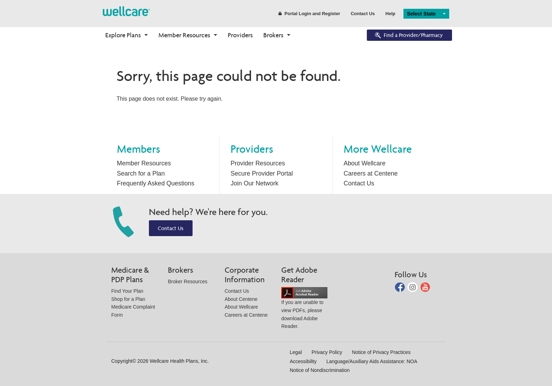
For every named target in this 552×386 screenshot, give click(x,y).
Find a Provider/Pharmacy (408, 35)
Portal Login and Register (309, 13)
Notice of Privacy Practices (381, 352)
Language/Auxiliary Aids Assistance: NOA (371, 361)
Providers (240, 35)
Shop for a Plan (128, 299)
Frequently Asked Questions (155, 183)
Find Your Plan (127, 291)
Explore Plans (123, 35)
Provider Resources (258, 163)
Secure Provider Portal (262, 173)
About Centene (241, 299)
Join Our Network (254, 183)
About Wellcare (364, 163)
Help (390, 13)
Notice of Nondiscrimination (320, 370)
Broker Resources (187, 281)
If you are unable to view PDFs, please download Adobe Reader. (304, 309)
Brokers (273, 35)
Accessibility (303, 361)
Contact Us (363, 13)
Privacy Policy (327, 352)
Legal (296, 352)
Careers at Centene (371, 173)
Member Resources (184, 35)
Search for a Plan (141, 173)
